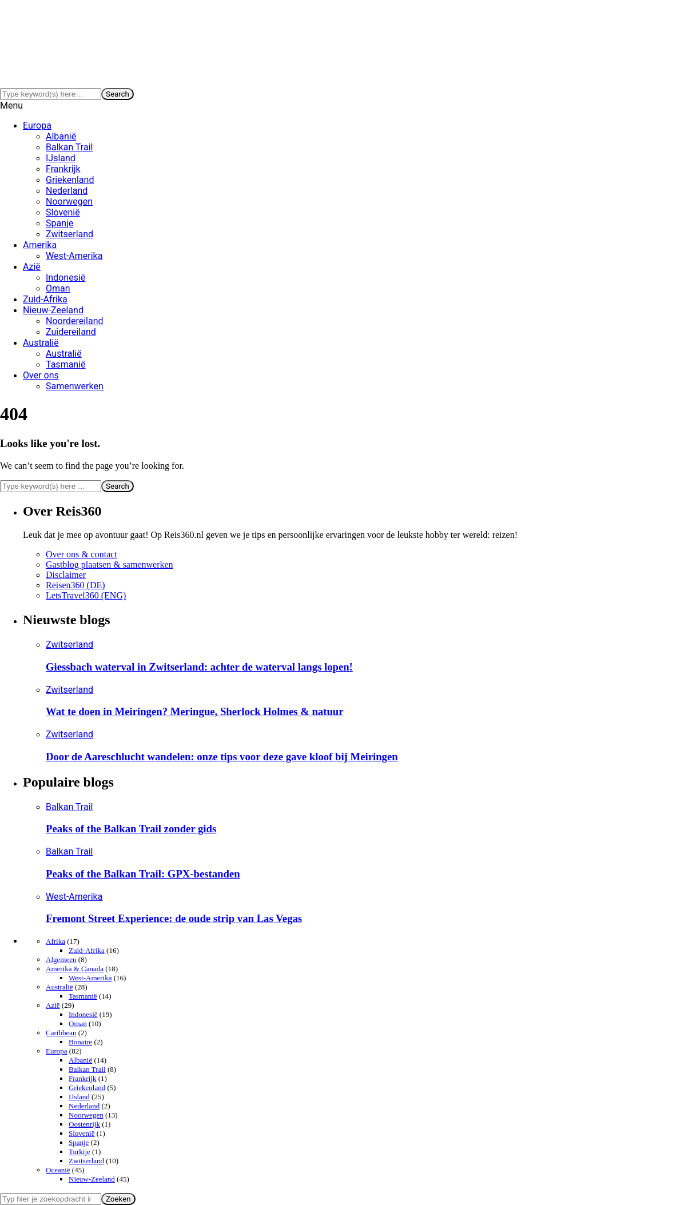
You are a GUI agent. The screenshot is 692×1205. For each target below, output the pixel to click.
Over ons (41, 375)
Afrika (55, 941)
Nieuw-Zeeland (53, 310)
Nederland (67, 190)
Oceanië (58, 1170)
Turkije (79, 1151)
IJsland (60, 158)
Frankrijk (63, 168)
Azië (32, 266)
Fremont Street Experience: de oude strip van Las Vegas (174, 918)
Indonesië (65, 277)
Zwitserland (69, 234)
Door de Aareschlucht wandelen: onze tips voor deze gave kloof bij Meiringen (222, 757)
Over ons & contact (81, 554)
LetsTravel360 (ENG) (86, 595)
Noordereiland (75, 321)
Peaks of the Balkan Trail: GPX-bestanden (143, 874)
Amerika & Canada (75, 968)
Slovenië (63, 212)
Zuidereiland (71, 331)
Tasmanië (66, 364)
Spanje (59, 223)
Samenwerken (75, 386)
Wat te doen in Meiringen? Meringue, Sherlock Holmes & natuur (195, 711)
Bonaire (80, 1042)
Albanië (61, 136)
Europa (37, 125)
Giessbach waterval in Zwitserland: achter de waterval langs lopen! (199, 667)
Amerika (40, 245)
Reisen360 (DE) (75, 585)
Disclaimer (66, 575)
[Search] (50, 94)
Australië (41, 342)
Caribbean (61, 1032)
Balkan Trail (69, 147)
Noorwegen (69, 201)
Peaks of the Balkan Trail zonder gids (131, 829)
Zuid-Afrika (45, 299)
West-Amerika (74, 255)
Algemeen (61, 959)
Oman (58, 288)
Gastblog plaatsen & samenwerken (109, 564)
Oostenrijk (84, 1124)
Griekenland (70, 179)
